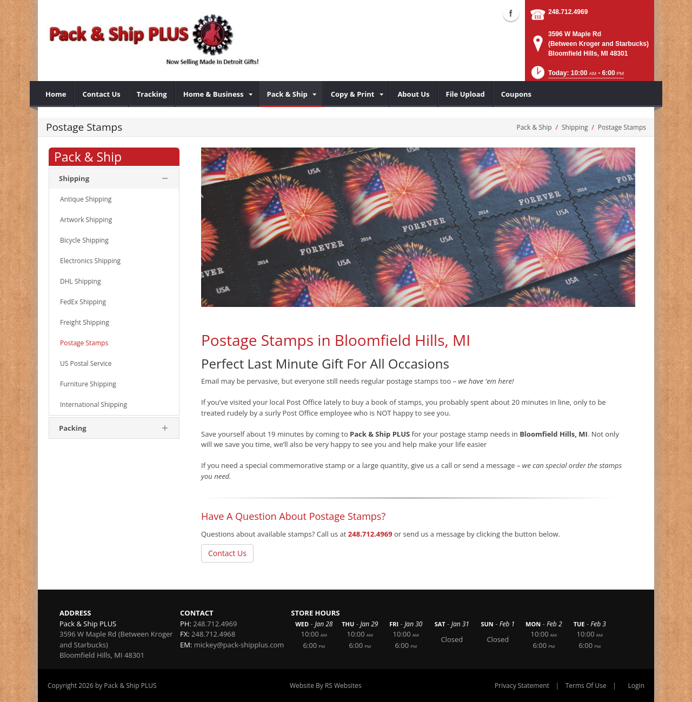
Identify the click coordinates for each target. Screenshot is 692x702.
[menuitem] (56, 94)
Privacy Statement (522, 685)
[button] (576, 76)
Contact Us (227, 553)
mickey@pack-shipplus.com (239, 645)
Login (636, 685)
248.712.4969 (568, 12)
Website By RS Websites (326, 685)
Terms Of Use (586, 685)
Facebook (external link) (511, 13)
